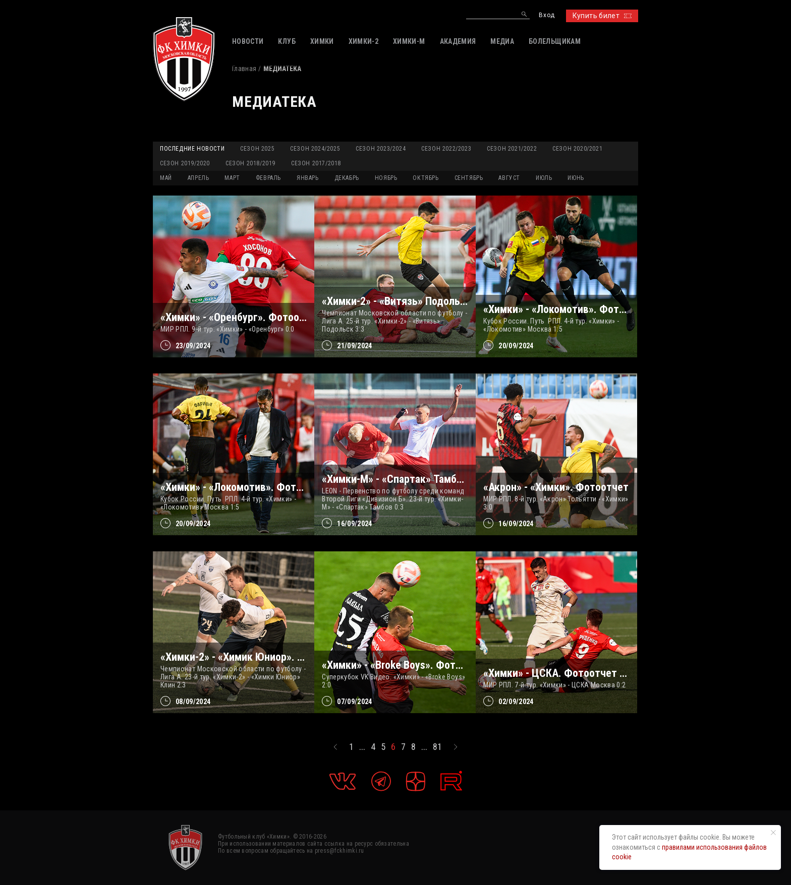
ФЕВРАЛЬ (268, 177)
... (362, 746)
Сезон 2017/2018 (316, 163)
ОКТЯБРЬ (425, 177)
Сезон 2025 (257, 148)
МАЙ (166, 177)
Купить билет (602, 16)
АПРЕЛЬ (198, 177)
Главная (244, 69)
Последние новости (192, 148)
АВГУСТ (509, 177)
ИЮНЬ (576, 177)
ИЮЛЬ (544, 177)
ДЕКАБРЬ (346, 177)
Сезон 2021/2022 (512, 148)
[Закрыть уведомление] (773, 833)
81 (437, 746)
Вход (546, 15)
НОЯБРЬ (386, 177)
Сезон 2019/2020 (185, 163)
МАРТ (232, 177)
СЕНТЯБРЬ (469, 177)
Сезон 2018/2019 (250, 163)
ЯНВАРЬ (308, 177)
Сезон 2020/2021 (577, 148)
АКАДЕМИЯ (458, 41)
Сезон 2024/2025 (315, 148)
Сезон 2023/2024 (381, 148)
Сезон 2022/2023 (446, 148)
